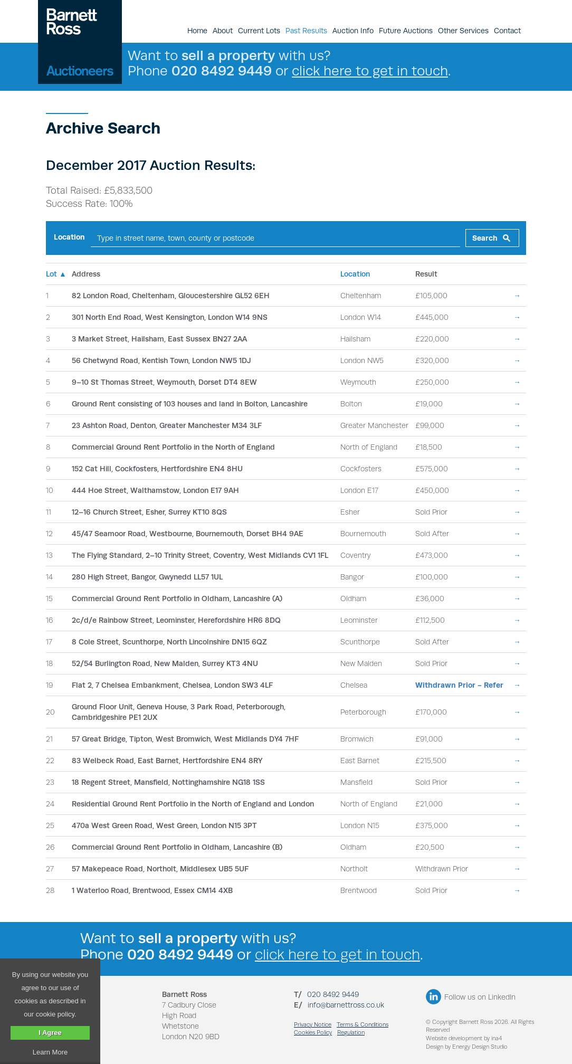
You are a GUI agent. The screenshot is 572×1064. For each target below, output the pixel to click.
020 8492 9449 (333, 994)
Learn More (50, 1052)
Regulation (351, 1032)
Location (69, 237)
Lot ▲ (56, 274)
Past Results (306, 30)
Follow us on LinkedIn (480, 997)
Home (197, 30)
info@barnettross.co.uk (346, 1005)
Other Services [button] (463, 30)
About (223, 30)
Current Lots (259, 30)
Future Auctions (406, 30)
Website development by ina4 (464, 1038)
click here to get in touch (370, 70)
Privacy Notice (312, 1024)
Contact (507, 30)
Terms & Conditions (362, 1024)
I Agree (50, 1033)
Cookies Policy (313, 1032)
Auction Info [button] (353, 30)
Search (485, 238)
